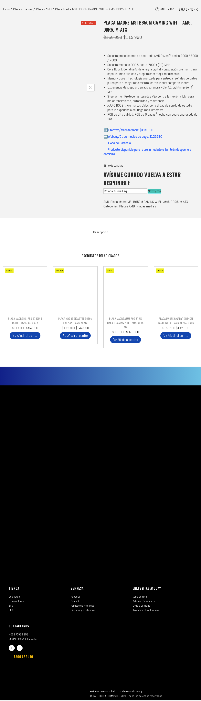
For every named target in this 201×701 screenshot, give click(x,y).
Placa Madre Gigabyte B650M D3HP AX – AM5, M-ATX (75, 321)
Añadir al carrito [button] (25, 336)
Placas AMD (44, 9)
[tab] (100, 233)
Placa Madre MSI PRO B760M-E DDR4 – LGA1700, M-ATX (25, 321)
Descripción (100, 233)
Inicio (6, 9)
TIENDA (14, 589)
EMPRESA (77, 589)
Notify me (154, 193)
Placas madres (23, 9)
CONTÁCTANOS (19, 626)
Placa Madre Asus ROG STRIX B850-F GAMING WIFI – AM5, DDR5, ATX (125, 323)
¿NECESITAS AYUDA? (146, 589)
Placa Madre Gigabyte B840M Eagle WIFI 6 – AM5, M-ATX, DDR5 (176, 321)
